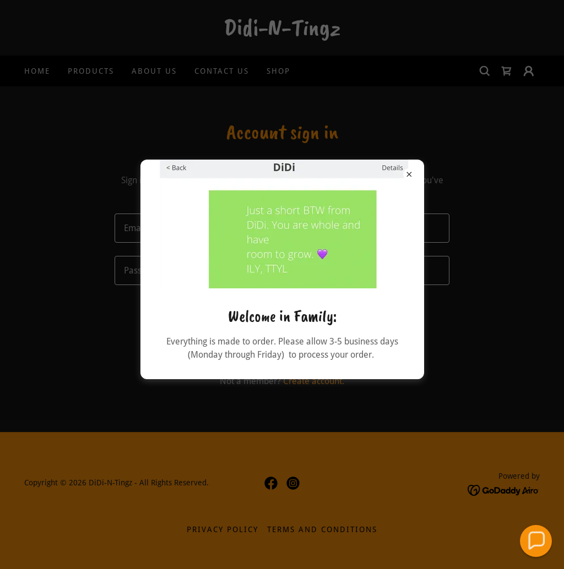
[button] (536, 541)
